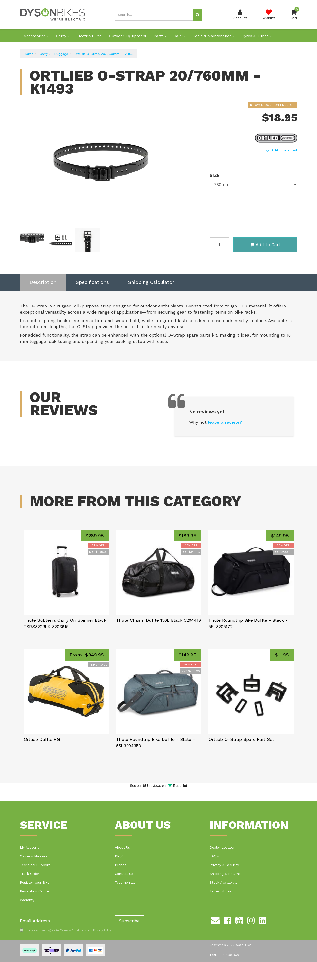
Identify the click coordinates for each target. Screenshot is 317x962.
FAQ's (214, 856)
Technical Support (35, 865)
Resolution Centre (34, 891)
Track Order (29, 874)
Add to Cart (265, 244)
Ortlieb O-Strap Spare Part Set (241, 739)
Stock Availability (223, 882)
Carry (62, 36)
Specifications (92, 282)
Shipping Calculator (151, 282)
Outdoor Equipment (127, 36)
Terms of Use (220, 891)
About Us (122, 847)
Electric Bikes (89, 36)
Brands (120, 865)
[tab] (43, 282)
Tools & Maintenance (214, 36)
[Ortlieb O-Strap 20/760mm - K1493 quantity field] (219, 244)
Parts (160, 36)
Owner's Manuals (33, 856)
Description (43, 282)
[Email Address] (65, 920)
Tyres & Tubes (257, 36)
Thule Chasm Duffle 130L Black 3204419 (158, 620)
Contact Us (124, 874)
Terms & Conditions (73, 930)
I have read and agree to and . (66, 930)
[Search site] (197, 15)
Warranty (27, 900)
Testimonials (125, 882)
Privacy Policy (102, 930)
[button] (281, 150)
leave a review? (225, 422)
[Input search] (154, 15)
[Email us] (215, 919)
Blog (118, 856)
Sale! (180, 36)
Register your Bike (34, 882)
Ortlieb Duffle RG (42, 739)
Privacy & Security (224, 865)
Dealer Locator (222, 847)
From (87, 655)
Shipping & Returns (225, 874)
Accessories (36, 36)
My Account (29, 847)
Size (215, 175)
